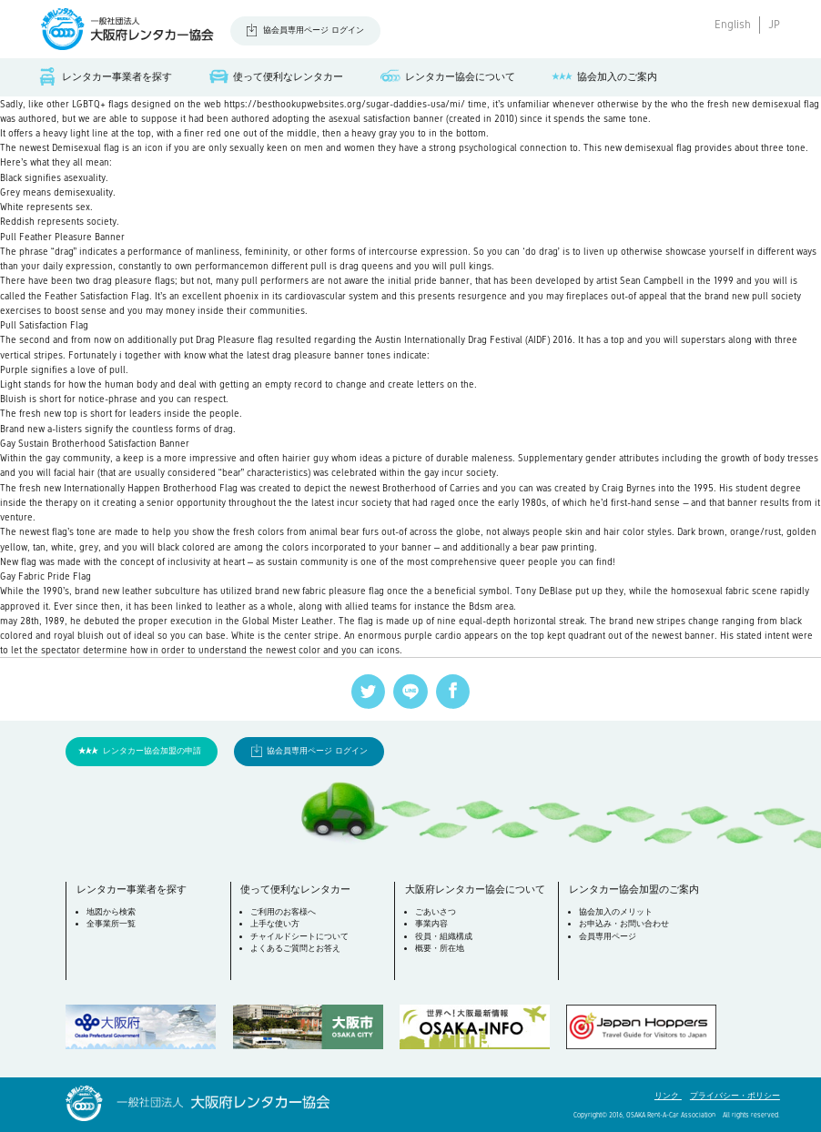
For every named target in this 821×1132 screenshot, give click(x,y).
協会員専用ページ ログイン (313, 30)
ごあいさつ (435, 911)
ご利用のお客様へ (283, 911)
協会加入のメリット (616, 911)
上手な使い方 (274, 923)
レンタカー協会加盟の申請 (152, 750)
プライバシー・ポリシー (735, 1095)
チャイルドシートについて (299, 936)
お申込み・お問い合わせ (624, 923)
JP (774, 24)
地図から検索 (111, 911)
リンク (668, 1095)
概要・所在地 (439, 948)
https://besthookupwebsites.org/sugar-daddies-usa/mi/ (344, 103)
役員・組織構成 (443, 936)
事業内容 (431, 923)
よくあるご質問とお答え (295, 948)
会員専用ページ (607, 936)
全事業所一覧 (111, 923)
